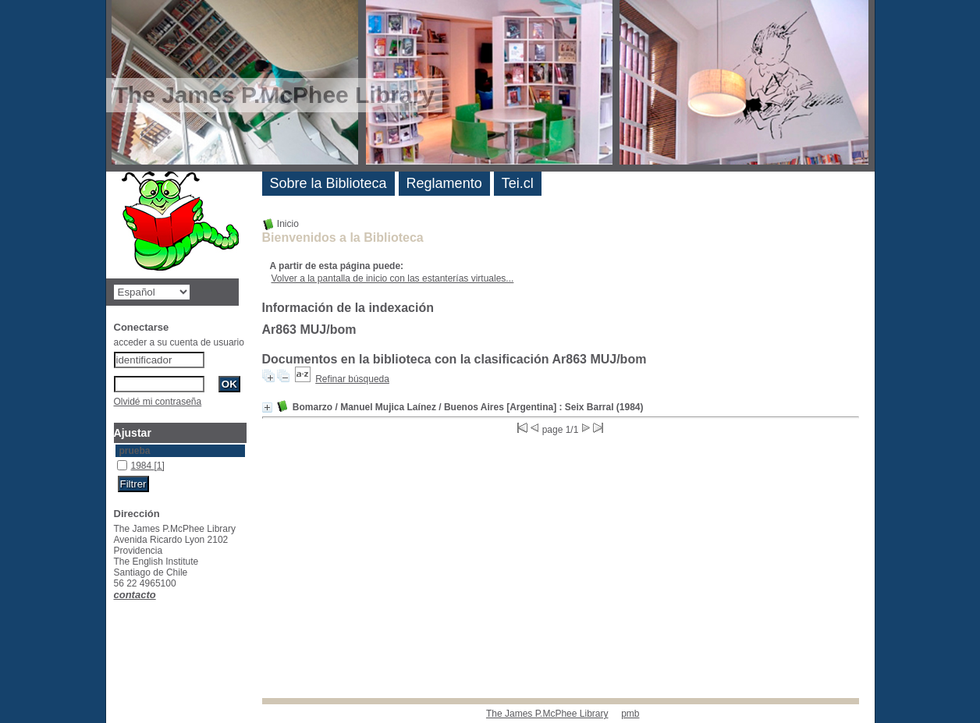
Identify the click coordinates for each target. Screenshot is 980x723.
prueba (135, 450)
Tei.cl (518, 183)
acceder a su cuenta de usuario (179, 342)
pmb (630, 713)
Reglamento (444, 183)
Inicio (280, 223)
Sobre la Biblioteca (328, 183)
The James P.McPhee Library (547, 713)
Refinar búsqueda (352, 379)
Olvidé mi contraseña (158, 401)
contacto (135, 595)
